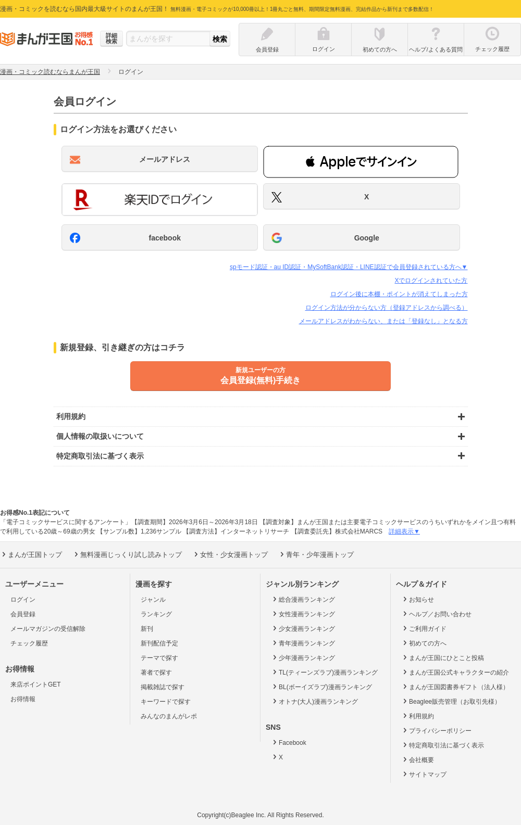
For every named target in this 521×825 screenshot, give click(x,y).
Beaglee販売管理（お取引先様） (451, 701)
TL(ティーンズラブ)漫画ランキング (324, 672)
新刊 (147, 628)
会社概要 (417, 759)
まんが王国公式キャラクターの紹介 (455, 672)
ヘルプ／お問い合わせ (436, 614)
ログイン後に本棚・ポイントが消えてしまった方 (399, 294)
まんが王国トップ (31, 554)
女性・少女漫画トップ (230, 554)
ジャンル (153, 599)
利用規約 (417, 716)
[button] (360, 162)
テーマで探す (159, 658)
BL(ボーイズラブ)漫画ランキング (321, 686)
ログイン (22, 599)
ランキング (156, 614)
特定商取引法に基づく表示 (442, 745)
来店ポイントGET (35, 684)
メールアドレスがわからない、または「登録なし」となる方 (383, 321)
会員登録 (22, 614)
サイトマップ (423, 774)
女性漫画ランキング (303, 614)
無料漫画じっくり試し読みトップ (127, 554)
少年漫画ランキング (303, 657)
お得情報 (22, 699)
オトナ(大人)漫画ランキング (314, 701)
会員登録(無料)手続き (260, 375)
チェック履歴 (29, 643)
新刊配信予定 (159, 643)
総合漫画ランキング (303, 599)
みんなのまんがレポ (169, 716)
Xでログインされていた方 (430, 280)
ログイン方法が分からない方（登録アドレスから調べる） (386, 307)
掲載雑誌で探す (162, 687)
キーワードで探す (166, 701)
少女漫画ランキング (303, 628)
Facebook (288, 742)
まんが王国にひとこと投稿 (442, 657)
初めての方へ (423, 643)
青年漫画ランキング (303, 643)
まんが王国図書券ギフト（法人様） (455, 686)
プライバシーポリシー (436, 730)
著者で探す (156, 672)
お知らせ (417, 599)
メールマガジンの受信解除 (47, 628)
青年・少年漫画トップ (316, 554)
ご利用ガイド (423, 628)
